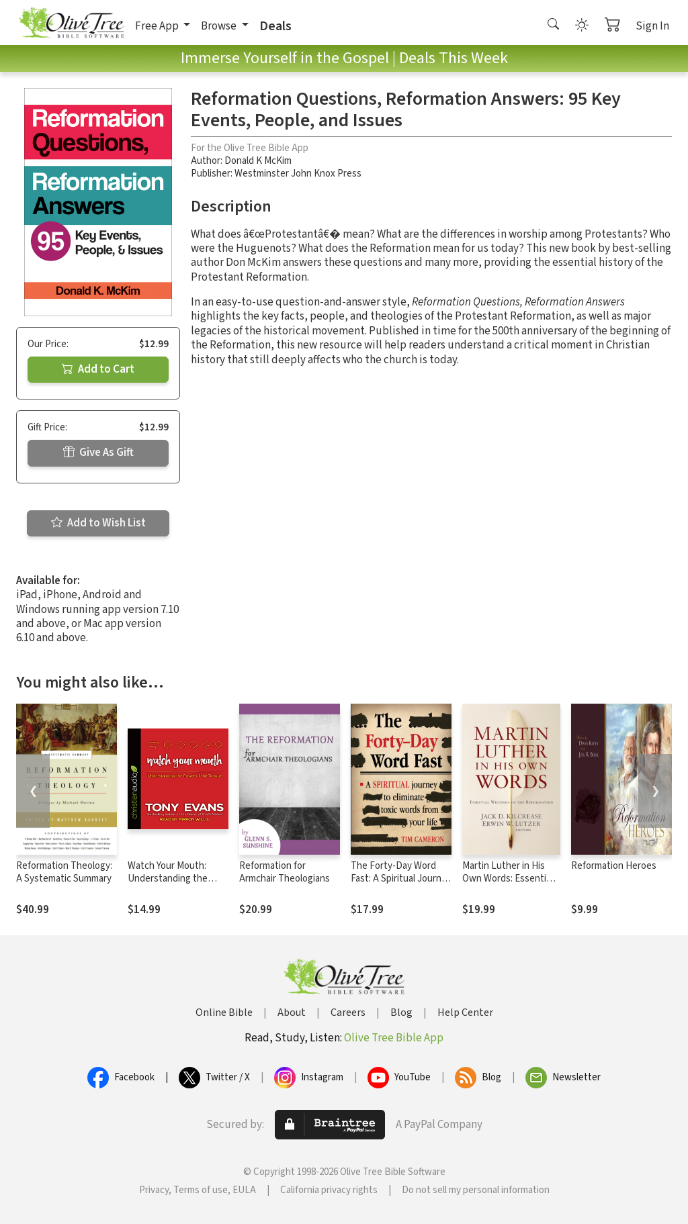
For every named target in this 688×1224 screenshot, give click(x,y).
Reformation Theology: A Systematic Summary (64, 872)
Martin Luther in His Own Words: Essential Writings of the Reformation (507, 885)
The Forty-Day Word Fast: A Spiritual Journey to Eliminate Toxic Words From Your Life (401, 885)
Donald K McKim (258, 161)
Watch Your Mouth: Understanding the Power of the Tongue (172, 878)
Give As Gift (98, 452)
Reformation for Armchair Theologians (284, 872)
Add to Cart (98, 369)
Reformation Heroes (613, 866)
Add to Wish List (98, 523)
